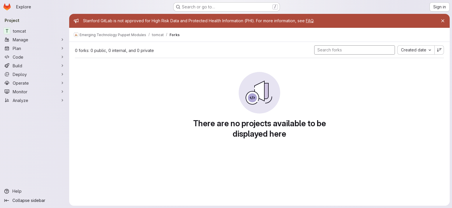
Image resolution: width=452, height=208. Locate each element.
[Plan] (34, 48)
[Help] (34, 191)
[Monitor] (34, 92)
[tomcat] (34, 31)
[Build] (34, 66)
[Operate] (34, 83)
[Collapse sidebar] (34, 200)
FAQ (309, 20)
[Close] (442, 20)
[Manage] (34, 40)
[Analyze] (34, 100)
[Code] (34, 57)
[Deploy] (34, 74)
